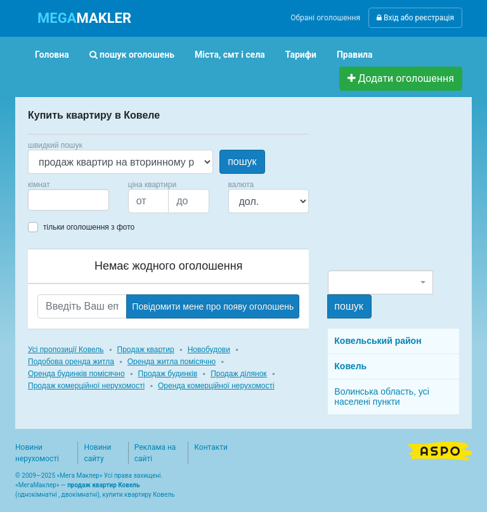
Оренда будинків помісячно (76, 373)
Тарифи (300, 54)
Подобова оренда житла (71, 361)
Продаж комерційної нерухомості (86, 385)
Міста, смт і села (230, 54)
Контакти (211, 447)
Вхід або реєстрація (415, 17)
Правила (355, 54)
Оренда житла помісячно (171, 361)
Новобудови (209, 349)
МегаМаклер (37, 485)
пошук (242, 161)
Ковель (350, 366)
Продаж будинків (168, 373)
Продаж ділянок (238, 373)
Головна (52, 54)
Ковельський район (377, 341)
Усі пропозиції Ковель (66, 349)
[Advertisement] (407, 189)
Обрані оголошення (325, 17)
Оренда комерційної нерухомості (216, 385)
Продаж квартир (145, 349)
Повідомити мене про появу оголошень (213, 306)
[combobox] (68, 200)
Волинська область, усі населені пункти (381, 396)
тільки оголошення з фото (88, 227)
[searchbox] (51, 200)
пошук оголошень (131, 54)
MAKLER (84, 18)
